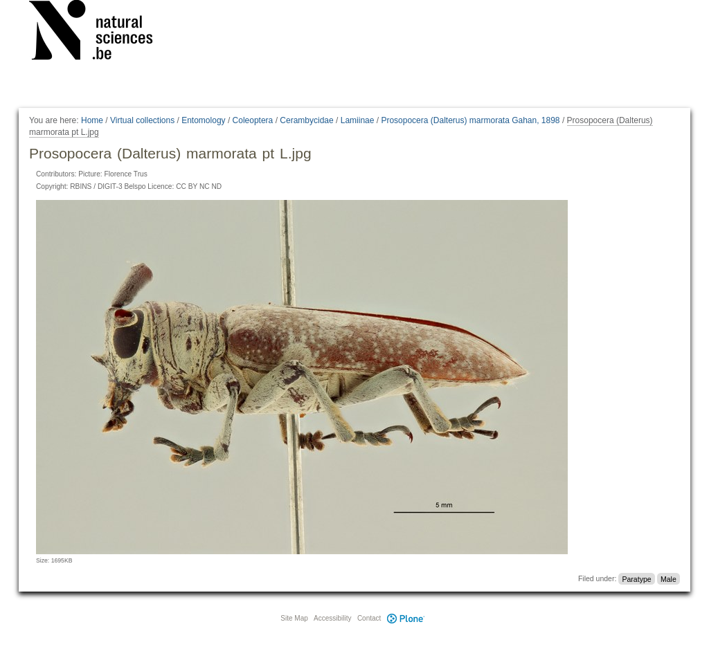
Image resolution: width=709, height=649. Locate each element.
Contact (369, 618)
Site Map (293, 618)
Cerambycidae (306, 120)
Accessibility (332, 618)
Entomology (203, 120)
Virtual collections (142, 120)
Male (668, 578)
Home (92, 120)
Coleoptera (253, 120)
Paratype (637, 578)
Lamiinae (358, 120)
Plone (406, 618)
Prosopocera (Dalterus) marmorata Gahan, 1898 (470, 120)
